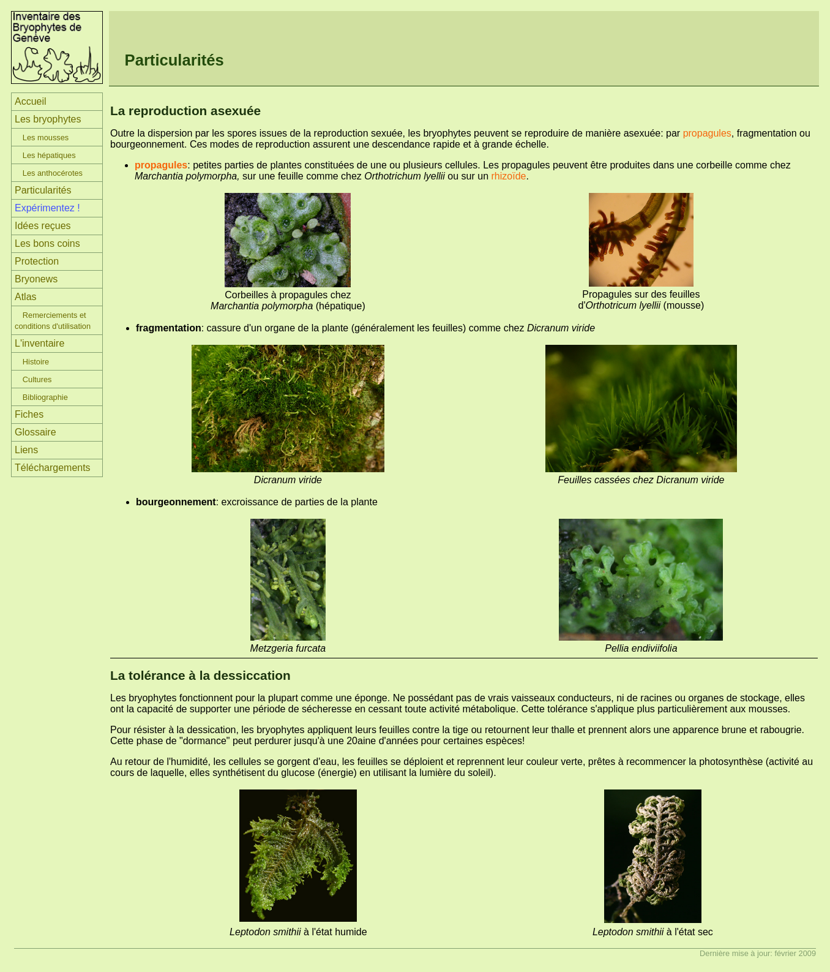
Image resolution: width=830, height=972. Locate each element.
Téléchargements (53, 467)
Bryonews (36, 279)
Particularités (43, 190)
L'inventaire (39, 343)
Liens (26, 450)
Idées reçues (43, 225)
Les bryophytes (48, 119)
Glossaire (35, 432)
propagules (707, 133)
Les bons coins (47, 243)
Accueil (31, 101)
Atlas (26, 297)
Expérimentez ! (47, 208)
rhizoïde (509, 176)
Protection (37, 261)
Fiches (29, 414)
